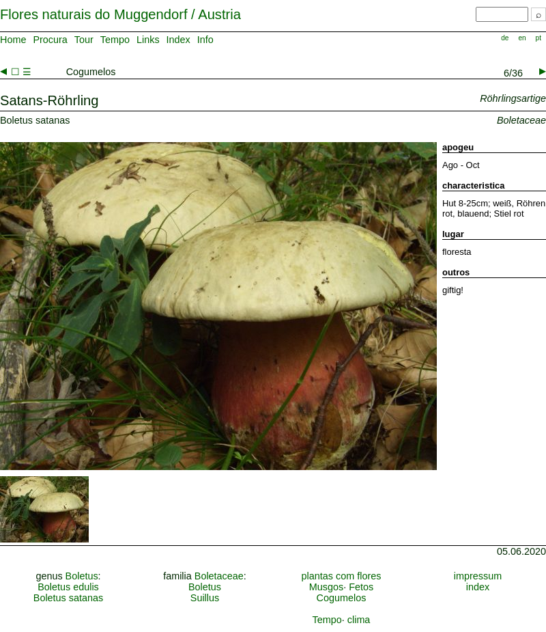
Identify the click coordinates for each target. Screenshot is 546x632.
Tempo (115, 39)
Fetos (361, 586)
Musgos (326, 586)
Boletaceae (219, 576)
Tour (84, 39)
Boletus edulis (68, 586)
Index (178, 39)
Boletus (82, 576)
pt (538, 38)
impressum (478, 576)
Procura (50, 39)
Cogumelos (342, 597)
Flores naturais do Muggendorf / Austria (120, 14)
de (504, 38)
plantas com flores (342, 576)
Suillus (204, 597)
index (477, 586)
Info (205, 39)
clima (359, 619)
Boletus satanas (68, 597)
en (522, 38)
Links (148, 39)
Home (13, 39)
